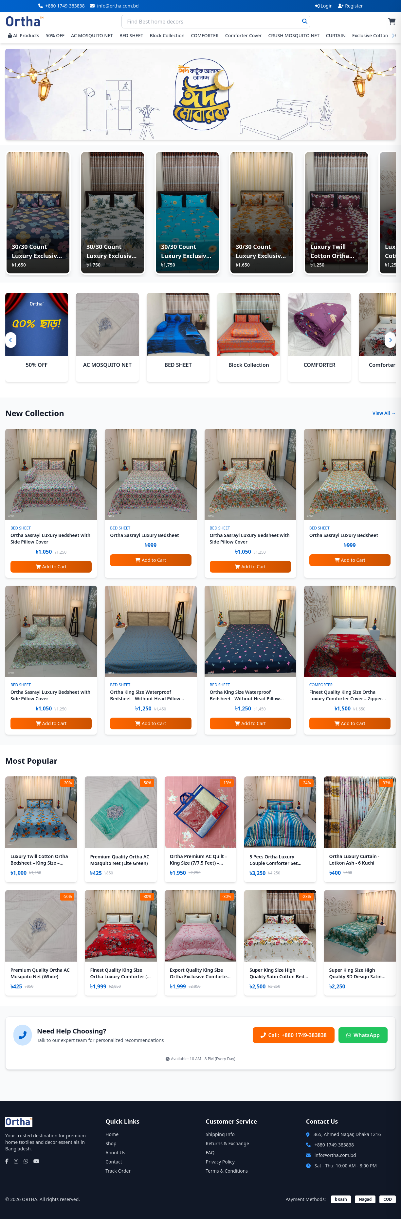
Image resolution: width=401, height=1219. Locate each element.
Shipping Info (220, 1134)
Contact (113, 1162)
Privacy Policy (220, 1162)
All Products (23, 35)
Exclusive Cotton (370, 35)
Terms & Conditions (227, 1171)
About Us (115, 1152)
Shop (110, 1143)
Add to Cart (51, 566)
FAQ (210, 1152)
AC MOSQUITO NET (92, 35)
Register (350, 6)
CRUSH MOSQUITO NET (293, 35)
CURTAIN (336, 35)
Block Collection (167, 35)
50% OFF (55, 35)
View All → (384, 413)
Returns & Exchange (227, 1143)
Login (324, 6)
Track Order (118, 1171)
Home (111, 1134)
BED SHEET (131, 35)
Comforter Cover (243, 35)
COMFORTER (205, 35)
